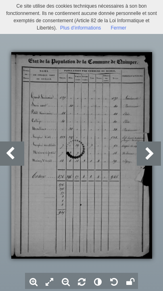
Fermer (118, 28)
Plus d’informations (80, 28)
